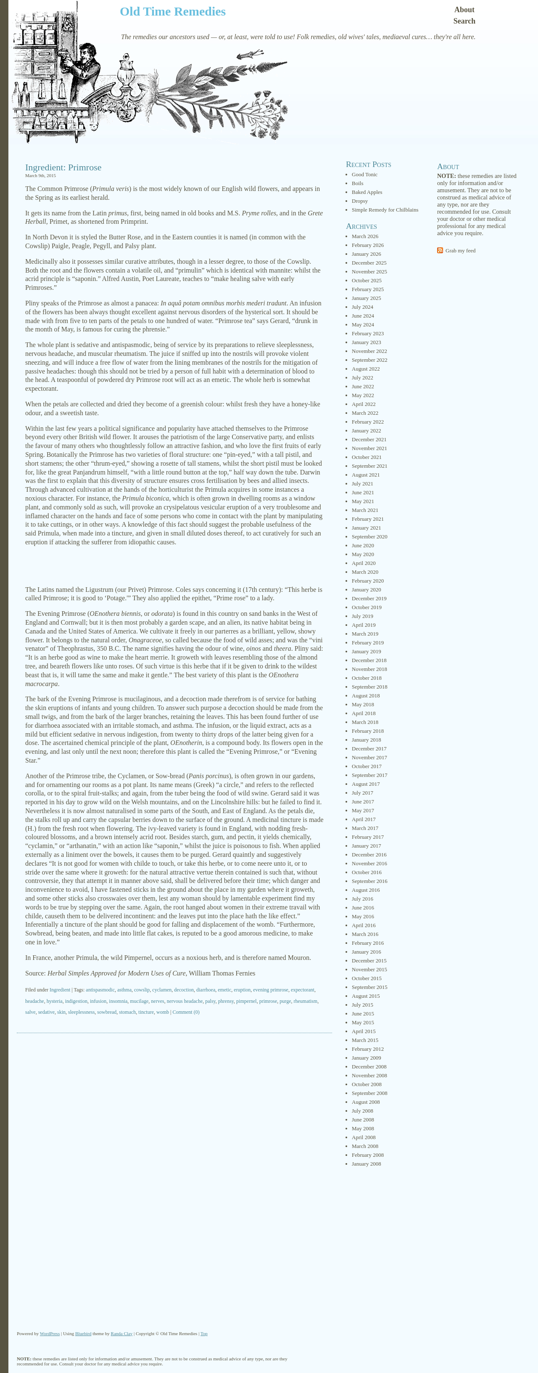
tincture (146, 1012)
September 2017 (370, 775)
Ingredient (60, 990)
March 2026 (365, 236)
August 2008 (366, 1102)
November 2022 (369, 351)
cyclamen (161, 990)
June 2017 (363, 801)
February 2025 (368, 289)
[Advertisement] (174, 566)
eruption (242, 990)
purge (285, 1001)
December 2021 (369, 439)
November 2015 (369, 969)
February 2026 (368, 245)
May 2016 (363, 916)
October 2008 (367, 1084)
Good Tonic (364, 174)
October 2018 (367, 678)
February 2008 (368, 1155)
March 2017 (365, 828)
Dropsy (360, 201)
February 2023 (368, 333)
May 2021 (363, 501)
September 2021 (370, 466)
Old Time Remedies (173, 11)
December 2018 (369, 660)
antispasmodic (100, 990)
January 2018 (366, 740)
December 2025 (369, 263)
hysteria (55, 1001)
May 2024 (363, 324)
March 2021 (365, 510)
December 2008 (369, 1066)
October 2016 (367, 872)
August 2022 (366, 369)
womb (162, 1012)
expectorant (302, 990)
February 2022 (368, 422)
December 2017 (369, 748)
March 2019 (365, 634)
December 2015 (369, 960)
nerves (157, 1001)
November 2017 (369, 757)
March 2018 (365, 722)
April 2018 (364, 713)
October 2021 (367, 457)
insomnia (118, 1001)
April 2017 (364, 819)
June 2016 (363, 907)
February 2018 (368, 731)
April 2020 (364, 563)
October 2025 (367, 280)
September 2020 (370, 536)
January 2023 (366, 342)
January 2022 (366, 430)
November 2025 (369, 271)
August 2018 (366, 695)
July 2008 (362, 1111)
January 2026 (366, 254)
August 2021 (366, 475)
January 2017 (366, 846)
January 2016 (366, 952)
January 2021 (366, 528)
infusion (98, 1001)
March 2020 (365, 572)
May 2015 (363, 1022)
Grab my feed (460, 250)
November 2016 (369, 863)
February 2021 (368, 519)
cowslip (142, 990)
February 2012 (368, 1049)
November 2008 (369, 1075)
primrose (268, 1001)
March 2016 (365, 934)
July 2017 (362, 793)
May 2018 (363, 704)
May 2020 (363, 554)
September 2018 (370, 687)
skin (61, 1012)
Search (465, 21)
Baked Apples (367, 192)
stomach (127, 1012)
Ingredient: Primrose (63, 167)
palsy (210, 1001)
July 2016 (362, 899)
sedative (46, 1012)
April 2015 (364, 1031)
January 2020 (366, 589)
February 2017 (368, 837)
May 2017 (363, 810)
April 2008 (364, 1137)
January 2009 (366, 1058)
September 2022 (370, 360)
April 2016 (364, 925)
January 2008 (366, 1164)
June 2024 (363, 316)
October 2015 (367, 978)
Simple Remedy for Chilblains (385, 210)
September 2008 (370, 1093)
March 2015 (365, 1040)
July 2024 (362, 307)
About (464, 9)
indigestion (76, 1001)
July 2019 (362, 616)
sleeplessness (81, 1012)
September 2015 (370, 987)
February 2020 (368, 581)
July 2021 (362, 483)
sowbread (106, 1012)
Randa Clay (122, 1333)
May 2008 (363, 1128)
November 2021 (369, 448)
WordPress (50, 1333)
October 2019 (367, 607)
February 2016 (368, 943)
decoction (184, 990)
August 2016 (366, 890)
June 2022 (363, 386)
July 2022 (362, 377)
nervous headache (185, 1001)
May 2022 (363, 395)
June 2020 (363, 545)
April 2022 (364, 404)
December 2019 (369, 598)
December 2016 (369, 854)
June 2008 (363, 1119)
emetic (224, 990)
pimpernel (246, 1001)
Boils (357, 183)
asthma (124, 990)
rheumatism (305, 1001)
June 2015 (363, 1013)
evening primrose (270, 990)
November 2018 (369, 669)
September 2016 (370, 881)
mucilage (139, 1001)
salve (30, 1012)
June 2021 (363, 492)
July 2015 (362, 1005)
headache (34, 1001)
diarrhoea (205, 990)
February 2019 (368, 642)
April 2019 (364, 625)
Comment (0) (185, 1012)
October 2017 (367, 766)
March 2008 (365, 1146)
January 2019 (366, 651)
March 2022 (365, 413)
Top (204, 1333)
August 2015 (366, 996)
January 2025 (366, 298)
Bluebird (83, 1333)
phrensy (226, 1001)
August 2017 (366, 784)
